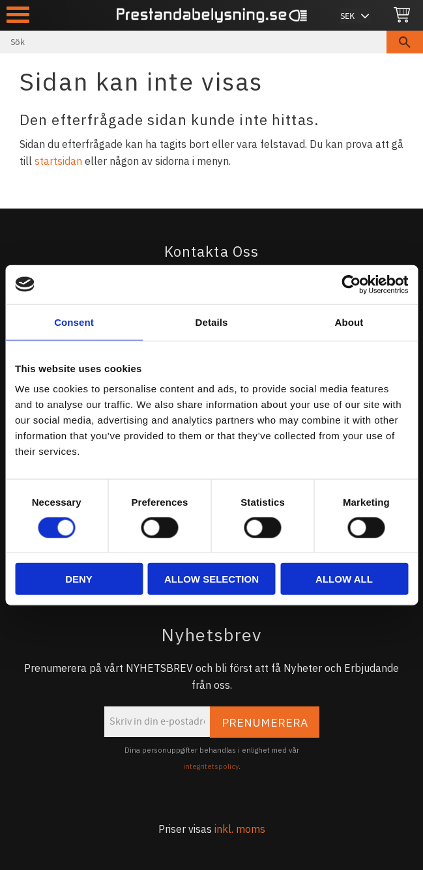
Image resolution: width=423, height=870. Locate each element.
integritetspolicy (211, 766)
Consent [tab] (74, 321)
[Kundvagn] (402, 15)
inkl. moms (239, 828)
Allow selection (211, 579)
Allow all (344, 579)
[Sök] (405, 42)
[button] (18, 14)
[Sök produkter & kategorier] (193, 42)
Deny (79, 579)
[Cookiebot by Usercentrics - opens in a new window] (351, 284)
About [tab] (349, 321)
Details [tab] (212, 321)
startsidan (58, 160)
